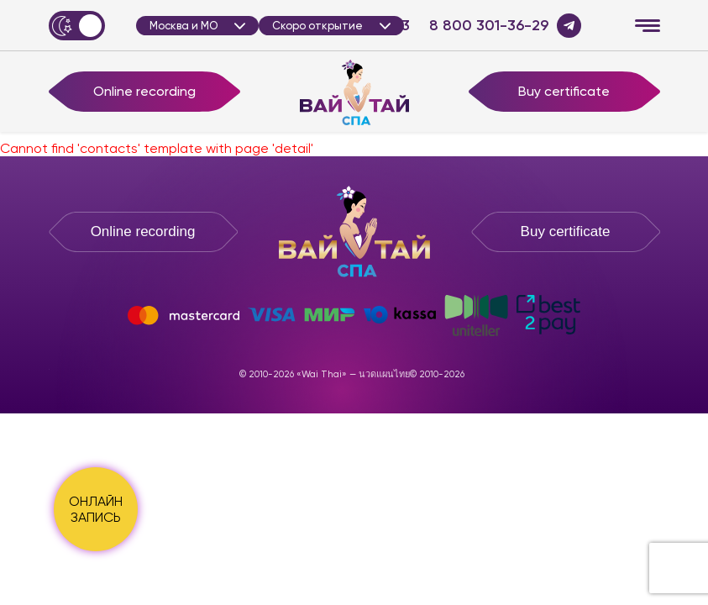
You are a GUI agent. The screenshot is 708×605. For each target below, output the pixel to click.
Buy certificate (564, 91)
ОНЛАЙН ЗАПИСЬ (96, 509)
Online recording (144, 91)
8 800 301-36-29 (488, 25)
